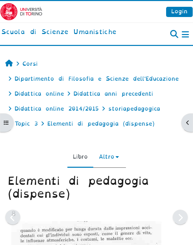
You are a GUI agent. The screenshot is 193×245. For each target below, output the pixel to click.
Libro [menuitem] (80, 156)
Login (179, 11)
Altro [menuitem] (106, 156)
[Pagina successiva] (180, 217)
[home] (58, 32)
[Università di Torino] (21, 11)
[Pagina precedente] (12, 217)
